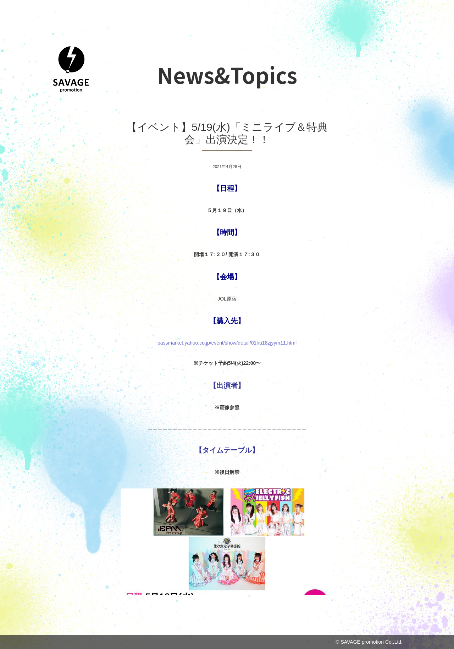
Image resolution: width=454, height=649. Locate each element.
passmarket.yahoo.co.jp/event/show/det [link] (227, 343)
